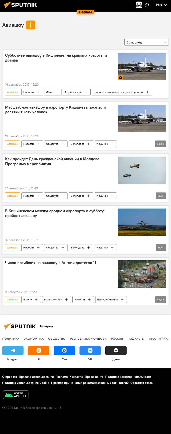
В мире (27, 299)
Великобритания (107, 299)
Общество (52, 143)
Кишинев (102, 143)
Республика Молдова (88, 339)
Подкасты (136, 339)
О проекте (9, 377)
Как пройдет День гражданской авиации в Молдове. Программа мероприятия (53, 161)
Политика (10, 339)
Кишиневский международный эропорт (118, 92)
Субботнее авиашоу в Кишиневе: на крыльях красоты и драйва (56, 58)
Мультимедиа (73, 92)
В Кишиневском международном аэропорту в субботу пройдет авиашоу (54, 213)
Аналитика (158, 339)
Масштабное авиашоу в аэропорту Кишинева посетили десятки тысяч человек (55, 110)
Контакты (76, 377)
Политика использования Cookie (25, 383)
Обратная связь (141, 383)
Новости (28, 92)
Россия (117, 339)
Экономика (34, 339)
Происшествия (53, 299)
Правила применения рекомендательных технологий (90, 383)
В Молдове (77, 143)
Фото (49, 92)
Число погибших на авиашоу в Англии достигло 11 (50, 262)
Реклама (62, 377)
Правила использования (36, 377)
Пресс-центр (94, 377)
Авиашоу (13, 24)
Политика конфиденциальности (128, 377)
